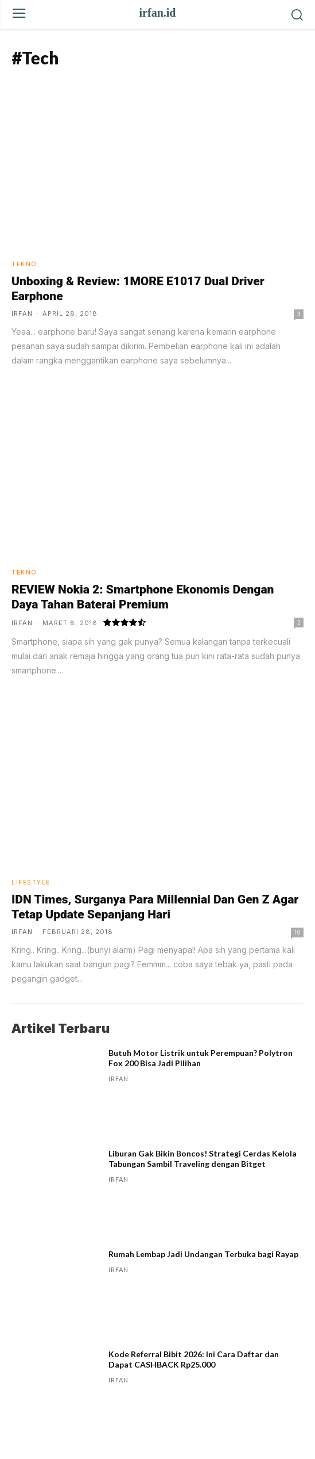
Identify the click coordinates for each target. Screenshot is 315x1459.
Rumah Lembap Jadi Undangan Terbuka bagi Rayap (203, 1254)
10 (297, 932)
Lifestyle (30, 882)
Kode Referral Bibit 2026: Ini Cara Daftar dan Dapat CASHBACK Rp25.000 (193, 1359)
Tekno (24, 264)
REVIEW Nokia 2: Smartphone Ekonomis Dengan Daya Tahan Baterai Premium (142, 597)
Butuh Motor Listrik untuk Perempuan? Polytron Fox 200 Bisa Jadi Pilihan (200, 1058)
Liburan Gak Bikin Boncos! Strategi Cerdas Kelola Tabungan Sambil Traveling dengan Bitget (202, 1158)
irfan (22, 313)
